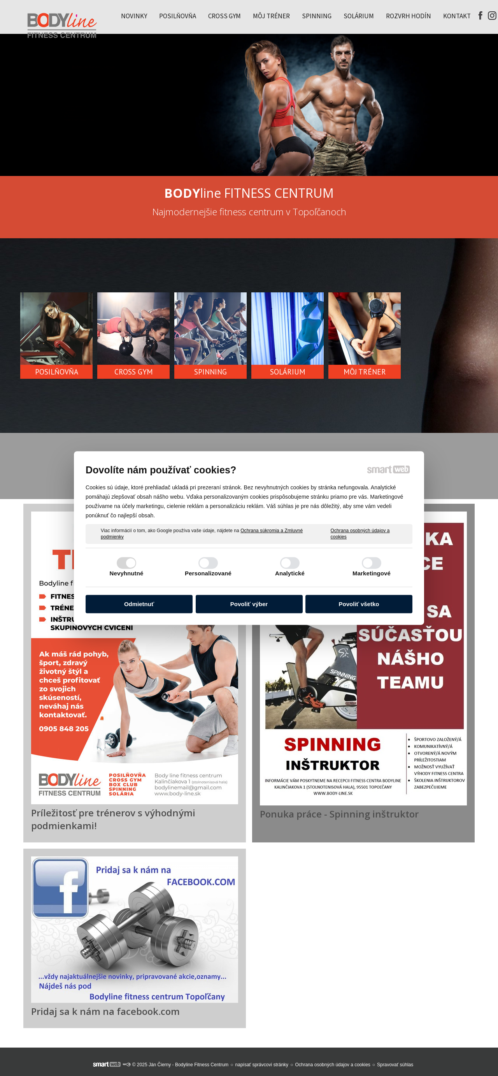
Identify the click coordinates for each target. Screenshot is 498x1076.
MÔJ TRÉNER (365, 371)
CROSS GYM (133, 371)
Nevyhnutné (127, 573)
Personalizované (208, 573)
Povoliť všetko (359, 604)
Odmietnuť (139, 604)
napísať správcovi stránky (262, 1064)
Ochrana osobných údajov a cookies (360, 534)
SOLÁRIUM (287, 371)
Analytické (290, 573)
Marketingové (371, 573)
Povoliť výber (249, 604)
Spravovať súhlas (395, 1064)
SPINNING (210, 371)
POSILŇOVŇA (56, 371)
